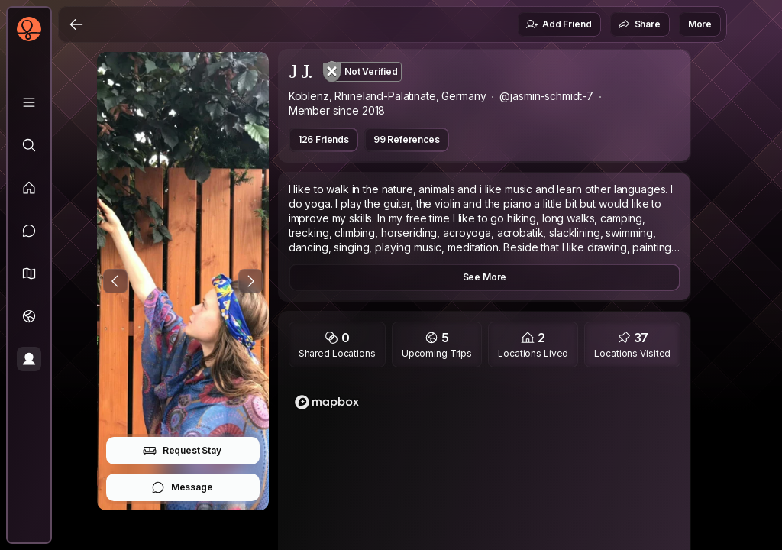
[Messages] (29, 230)
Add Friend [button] (558, 24)
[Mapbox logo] (326, 402)
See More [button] (485, 277)
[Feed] (29, 188)
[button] (29, 273)
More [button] (700, 24)
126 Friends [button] (323, 139)
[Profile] (29, 359)
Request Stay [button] (182, 451)
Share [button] (639, 24)
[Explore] (29, 145)
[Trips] (29, 316)
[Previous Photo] (115, 281)
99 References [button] (406, 139)
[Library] (29, 102)
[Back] (76, 24)
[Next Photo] (250, 281)
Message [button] (182, 487)
